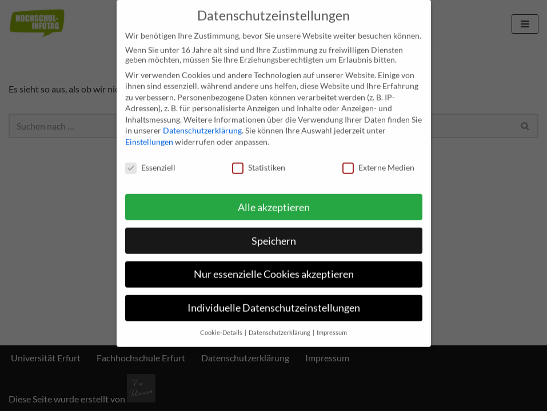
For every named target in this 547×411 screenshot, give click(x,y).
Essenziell (150, 159)
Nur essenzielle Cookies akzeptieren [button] (274, 266)
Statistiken (258, 159)
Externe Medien (378, 159)
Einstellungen (149, 133)
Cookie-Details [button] (221, 324)
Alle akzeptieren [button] (274, 199)
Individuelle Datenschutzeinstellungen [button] (273, 300)
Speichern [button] (273, 233)
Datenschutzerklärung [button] (280, 324)
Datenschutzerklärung (202, 122)
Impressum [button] (332, 324)
